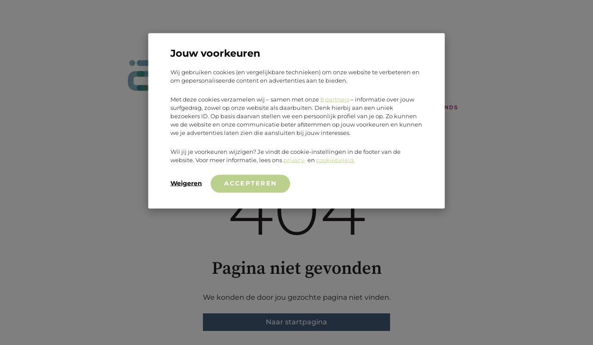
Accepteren (250, 183)
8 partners (334, 98)
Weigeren (186, 183)
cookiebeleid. (335, 159)
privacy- (294, 159)
